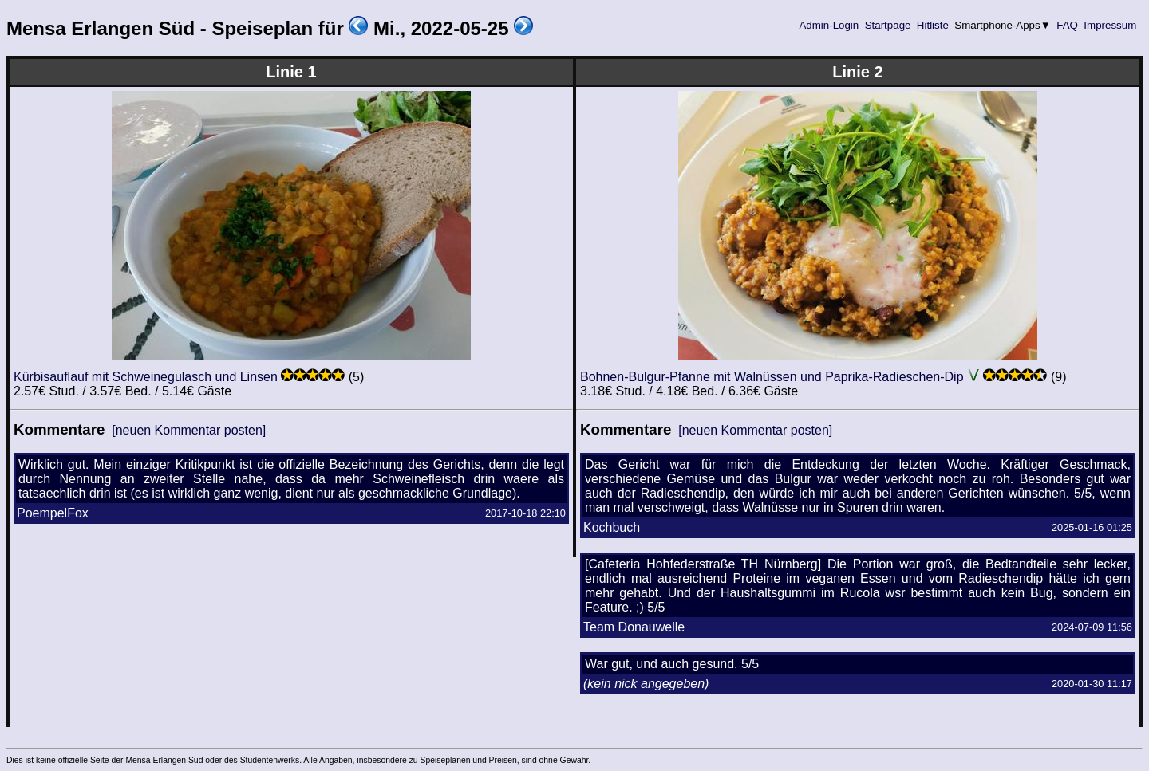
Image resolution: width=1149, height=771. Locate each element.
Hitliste (932, 25)
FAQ (1067, 25)
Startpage (888, 25)
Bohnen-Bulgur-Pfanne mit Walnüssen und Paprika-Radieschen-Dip (772, 377)
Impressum (1110, 25)
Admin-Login (829, 25)
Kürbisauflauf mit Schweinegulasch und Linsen (146, 377)
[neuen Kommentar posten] (189, 430)
